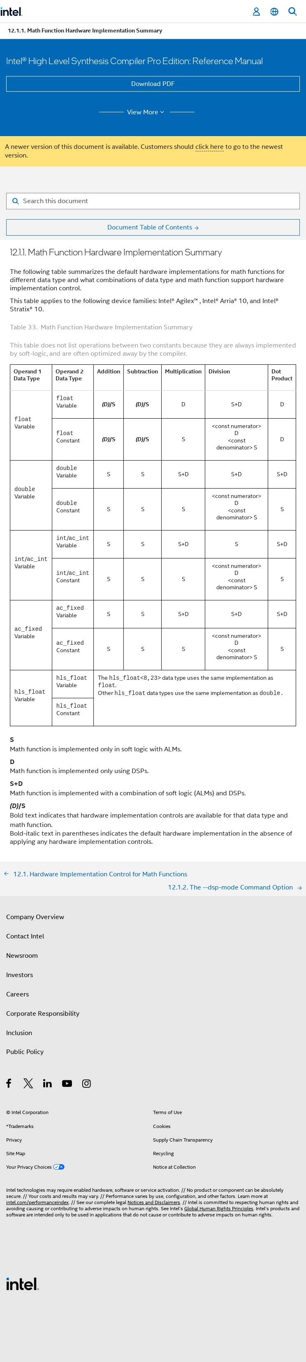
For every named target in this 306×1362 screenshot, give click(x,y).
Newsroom (22, 956)
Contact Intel (25, 936)
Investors (19, 975)
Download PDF (153, 84)
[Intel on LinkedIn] (48, 1084)
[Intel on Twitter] (28, 1084)
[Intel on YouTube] (67, 1084)
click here (209, 147)
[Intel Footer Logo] (22, 1283)
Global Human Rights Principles (218, 1208)
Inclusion (19, 1033)
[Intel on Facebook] (9, 1084)
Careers (17, 994)
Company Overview (35, 917)
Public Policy (25, 1052)
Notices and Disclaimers (154, 1202)
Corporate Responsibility (42, 1014)
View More (147, 112)
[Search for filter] (153, 201)
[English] (274, 11)
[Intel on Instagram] (87, 1084)
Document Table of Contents (149, 227)
